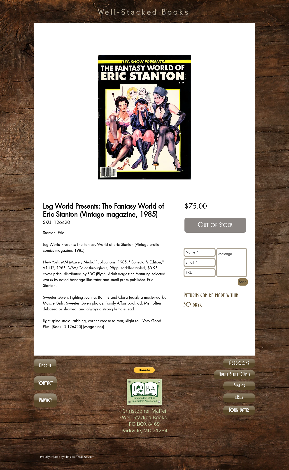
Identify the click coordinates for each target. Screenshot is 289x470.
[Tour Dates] (239, 410)
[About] (45, 366)
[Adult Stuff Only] (234, 374)
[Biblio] (239, 386)
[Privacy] (45, 400)
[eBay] (239, 398)
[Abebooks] (239, 363)
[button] (144, 370)
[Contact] (45, 383)
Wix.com (89, 456)
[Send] (243, 282)
